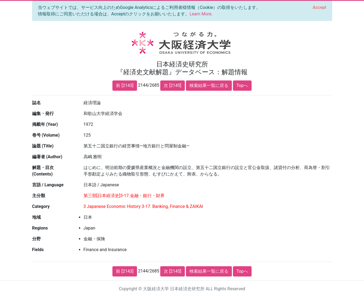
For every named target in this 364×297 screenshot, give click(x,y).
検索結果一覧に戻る (208, 85)
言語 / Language (48, 184)
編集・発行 (43, 113)
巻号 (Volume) (46, 135)
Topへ (242, 85)
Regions (40, 228)
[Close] (319, 7)
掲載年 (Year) (45, 124)
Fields (38, 249)
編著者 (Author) (47, 156)
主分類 (38, 195)
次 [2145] (172, 85)
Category (41, 206)
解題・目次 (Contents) (43, 171)
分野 (36, 238)
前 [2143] (124, 85)
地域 (36, 217)
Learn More (200, 13)
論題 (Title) (43, 145)
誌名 (36, 102)
